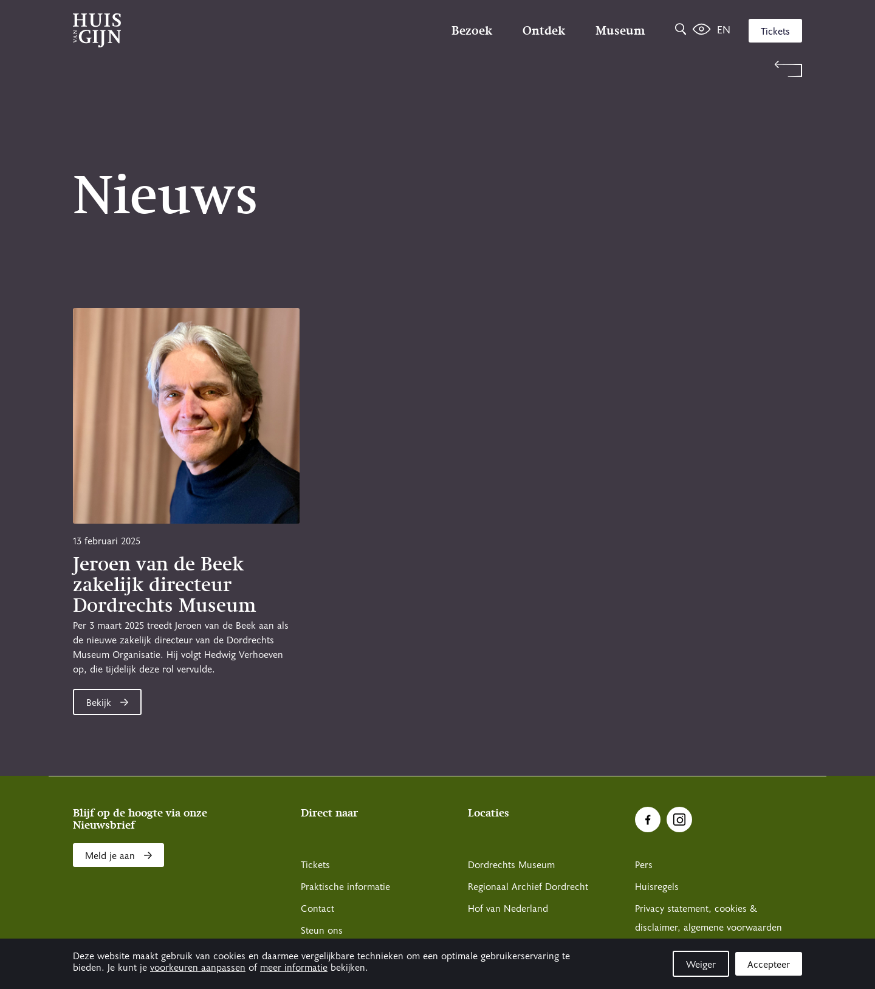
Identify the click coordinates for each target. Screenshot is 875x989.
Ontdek (544, 30)
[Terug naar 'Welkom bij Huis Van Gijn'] (437, 69)
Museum (620, 30)
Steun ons (322, 930)
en (723, 30)
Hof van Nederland (508, 909)
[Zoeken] (680, 30)
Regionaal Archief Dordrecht (528, 887)
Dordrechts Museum (511, 865)
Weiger (701, 964)
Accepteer (768, 964)
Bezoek (471, 30)
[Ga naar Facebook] (648, 819)
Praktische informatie (345, 887)
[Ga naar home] (182, 30)
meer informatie (294, 967)
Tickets (775, 31)
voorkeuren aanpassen (197, 967)
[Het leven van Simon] (701, 30)
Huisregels (657, 887)
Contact (317, 909)
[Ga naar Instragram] (679, 819)
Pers (644, 865)
